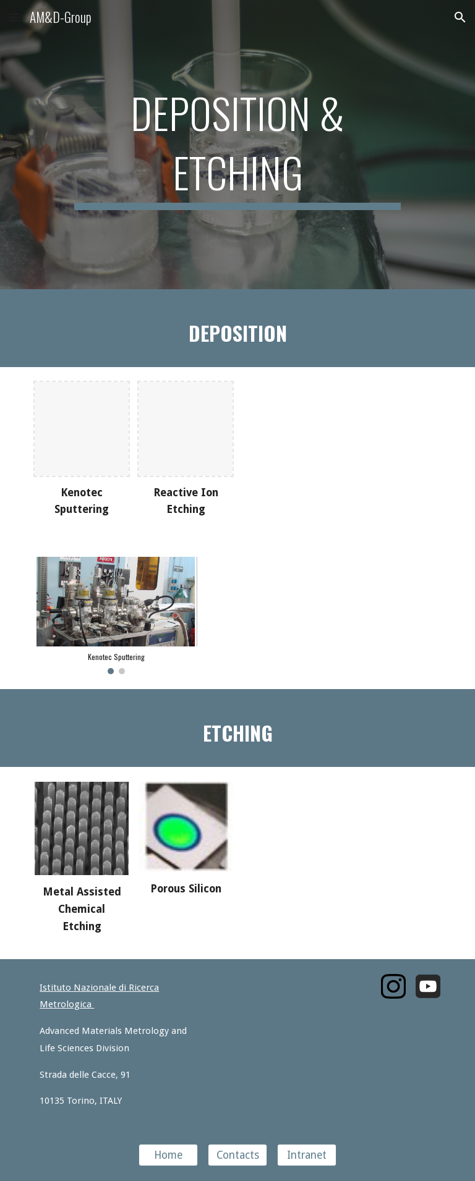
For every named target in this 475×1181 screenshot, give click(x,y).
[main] (237, 144)
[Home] (168, 1155)
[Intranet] (306, 1155)
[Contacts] (237, 1155)
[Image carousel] (116, 615)
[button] (15, 17)
